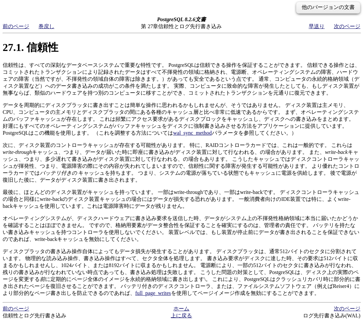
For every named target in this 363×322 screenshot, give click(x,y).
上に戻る (181, 315)
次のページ (347, 26)
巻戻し (46, 26)
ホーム (181, 308)
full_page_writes (153, 293)
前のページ (16, 26)
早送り (317, 26)
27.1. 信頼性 (30, 47)
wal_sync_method (192, 133)
